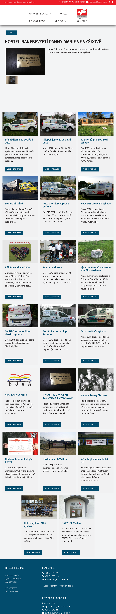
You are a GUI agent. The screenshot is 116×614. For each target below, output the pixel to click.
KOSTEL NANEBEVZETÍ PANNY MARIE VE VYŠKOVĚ (58, 390)
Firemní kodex (69, 592)
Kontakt (82, 20)
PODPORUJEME (95, 570)
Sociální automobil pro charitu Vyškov (18, 326)
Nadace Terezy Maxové (94, 388)
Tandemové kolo (52, 260)
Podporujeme (37, 20)
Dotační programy (39, 12)
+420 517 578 (67, 570)
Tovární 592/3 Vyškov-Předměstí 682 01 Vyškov (13, 572)
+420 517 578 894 (78, 2)
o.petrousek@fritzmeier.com (74, 576)
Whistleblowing (70, 595)
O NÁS (91, 567)
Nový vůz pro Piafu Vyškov (96, 196)
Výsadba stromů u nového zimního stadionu (96, 262)
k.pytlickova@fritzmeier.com (73, 586)
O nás (63, 12)
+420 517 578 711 (65, 2)
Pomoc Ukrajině (14, 196)
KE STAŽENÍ (93, 573)
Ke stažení (61, 20)
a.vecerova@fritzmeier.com (96, 2)
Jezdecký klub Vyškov (55, 452)
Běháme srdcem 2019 (17, 260)
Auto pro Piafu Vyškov (93, 324)
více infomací (14, 162)
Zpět (11, 33)
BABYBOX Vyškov (71, 516)
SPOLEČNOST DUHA (16, 388)
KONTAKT (92, 576)
